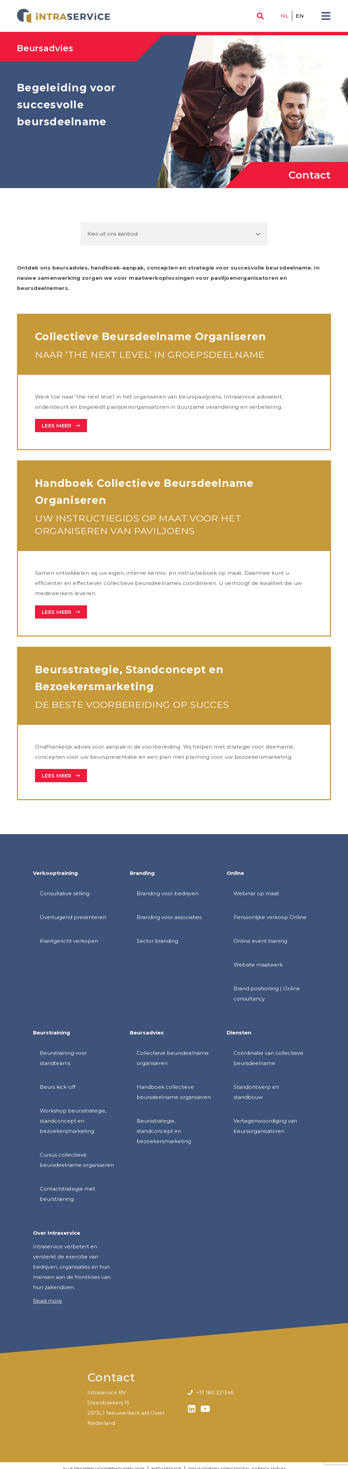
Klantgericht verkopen (69, 941)
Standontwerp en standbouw (256, 1092)
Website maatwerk (258, 964)
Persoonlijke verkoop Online (270, 917)
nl (285, 16)
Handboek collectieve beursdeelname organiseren (174, 1092)
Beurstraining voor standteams (63, 1058)
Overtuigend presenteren (73, 917)
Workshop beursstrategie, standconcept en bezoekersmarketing (73, 1120)
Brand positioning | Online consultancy (266, 993)
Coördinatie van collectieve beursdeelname (268, 1058)
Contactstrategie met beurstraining (67, 1194)
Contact (310, 175)
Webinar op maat (256, 893)
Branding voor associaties (169, 917)
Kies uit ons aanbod (112, 234)
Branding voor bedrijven (167, 893)
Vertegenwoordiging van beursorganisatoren (265, 1126)
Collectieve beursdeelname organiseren (173, 1058)
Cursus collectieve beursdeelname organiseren (77, 1160)
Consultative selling (64, 893)
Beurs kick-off (57, 1087)
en (300, 16)
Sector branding (157, 941)
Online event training (260, 941)
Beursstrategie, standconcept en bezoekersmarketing (164, 1131)
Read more (47, 1301)
